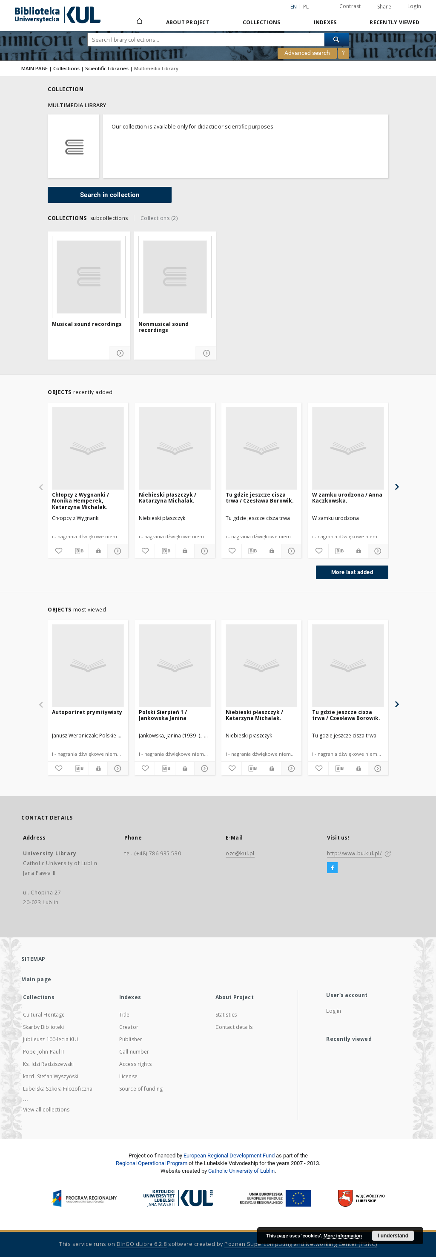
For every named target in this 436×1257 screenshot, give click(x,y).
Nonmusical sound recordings (163, 327)
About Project (187, 22)
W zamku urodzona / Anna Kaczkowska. (347, 497)
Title (124, 1014)
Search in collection (109, 195)
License (128, 1076)
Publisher (130, 1039)
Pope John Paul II (43, 1051)
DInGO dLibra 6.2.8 (142, 1244)
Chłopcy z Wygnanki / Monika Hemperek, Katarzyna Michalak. (80, 500)
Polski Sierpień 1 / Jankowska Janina (163, 715)
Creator (128, 1027)
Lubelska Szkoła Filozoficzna (57, 1088)
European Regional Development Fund (229, 1155)
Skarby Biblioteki (43, 1027)
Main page (36, 979)
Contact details (233, 1027)
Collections (262, 22)
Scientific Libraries (107, 68)
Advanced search (307, 52)
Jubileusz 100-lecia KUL (51, 1039)
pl (306, 6)
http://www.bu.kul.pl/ (354, 853)
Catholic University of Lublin (241, 1171)
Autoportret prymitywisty (87, 712)
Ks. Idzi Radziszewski (48, 1064)
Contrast (350, 6)
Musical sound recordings (87, 324)
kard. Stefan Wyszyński (50, 1076)
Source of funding (141, 1088)
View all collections (46, 1109)
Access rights (135, 1064)
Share (384, 6)
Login (414, 6)
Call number (134, 1051)
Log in (333, 1010)
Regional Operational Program (151, 1163)
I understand (393, 1236)
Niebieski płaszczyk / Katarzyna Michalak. (167, 497)
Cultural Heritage (44, 1014)
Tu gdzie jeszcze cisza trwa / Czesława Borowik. (260, 497)
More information (343, 1235)
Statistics (226, 1014)
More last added (352, 572)
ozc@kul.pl (240, 853)
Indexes (325, 22)
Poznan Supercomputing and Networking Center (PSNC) (300, 1244)
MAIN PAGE (34, 68)
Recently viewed (394, 22)
